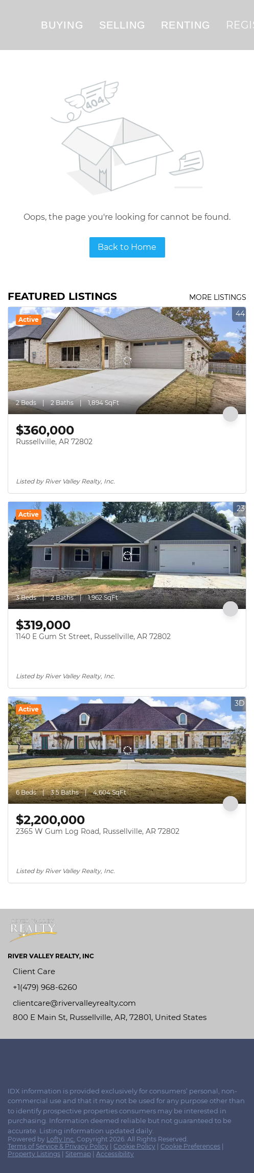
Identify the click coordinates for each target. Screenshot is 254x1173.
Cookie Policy (134, 1146)
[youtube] (53, 1056)
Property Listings (34, 1154)
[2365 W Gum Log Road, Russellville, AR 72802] (127, 750)
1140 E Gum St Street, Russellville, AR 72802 (93, 636)
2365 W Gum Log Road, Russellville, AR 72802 (97, 831)
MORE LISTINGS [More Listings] (217, 297)
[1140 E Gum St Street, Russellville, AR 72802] (127, 555)
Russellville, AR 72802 (54, 441)
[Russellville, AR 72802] (127, 360)
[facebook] (12, 1056)
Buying (62, 25)
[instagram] (32, 1056)
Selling (122, 25)
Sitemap (78, 1154)
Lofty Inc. (61, 1139)
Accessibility (115, 1154)
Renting (186, 25)
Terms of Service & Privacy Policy (58, 1146)
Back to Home (127, 247)
